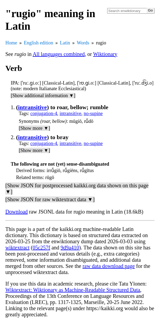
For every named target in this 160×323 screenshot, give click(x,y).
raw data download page (109, 266)
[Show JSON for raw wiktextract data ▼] (50, 199)
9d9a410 (70, 247)
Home (11, 42)
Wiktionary (105, 54)
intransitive (32, 107)
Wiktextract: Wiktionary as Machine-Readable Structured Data (72, 290)
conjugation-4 (43, 113)
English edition (38, 42)
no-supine (93, 113)
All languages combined (59, 54)
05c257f (41, 247)
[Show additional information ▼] (43, 95)
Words (83, 42)
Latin (65, 42)
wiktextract (17, 247)
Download (16, 212)
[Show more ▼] (34, 128)
